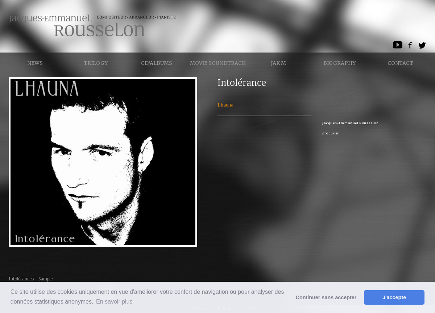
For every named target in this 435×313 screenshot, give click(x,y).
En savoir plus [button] (114, 302)
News (35, 63)
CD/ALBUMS (156, 63)
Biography (339, 63)
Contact (400, 63)
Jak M (278, 63)
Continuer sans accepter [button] (326, 297)
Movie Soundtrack (217, 63)
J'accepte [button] (394, 297)
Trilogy (96, 63)
